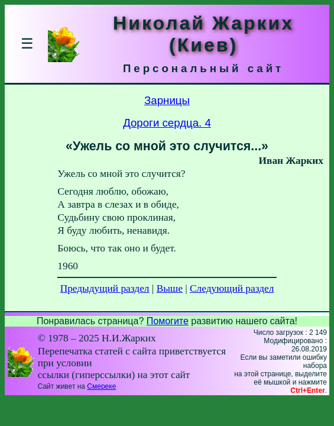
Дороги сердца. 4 (167, 123)
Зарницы (167, 100)
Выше (170, 288)
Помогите (168, 321)
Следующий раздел (232, 288)
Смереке (101, 386)
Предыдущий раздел (105, 288)
